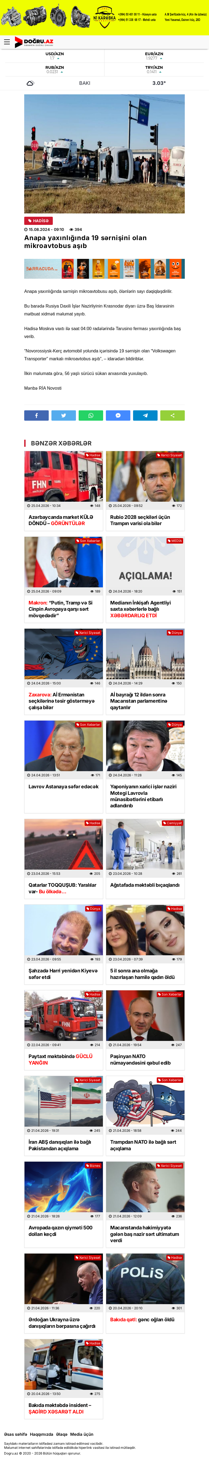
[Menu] (9, 42)
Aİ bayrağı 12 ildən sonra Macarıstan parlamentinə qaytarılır (138, 701)
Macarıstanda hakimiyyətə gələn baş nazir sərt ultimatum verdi (144, 1234)
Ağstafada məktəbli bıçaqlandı (144, 885)
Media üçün (81, 1434)
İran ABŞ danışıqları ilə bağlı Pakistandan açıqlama (60, 1145)
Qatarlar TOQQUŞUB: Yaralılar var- (62, 888)
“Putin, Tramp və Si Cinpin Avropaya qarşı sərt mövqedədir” (61, 609)
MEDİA (175, 541)
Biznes (93, 1166)
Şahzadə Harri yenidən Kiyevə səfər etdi (63, 974)
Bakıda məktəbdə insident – (60, 1408)
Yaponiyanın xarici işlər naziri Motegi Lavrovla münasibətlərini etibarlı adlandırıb (143, 796)
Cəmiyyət (172, 823)
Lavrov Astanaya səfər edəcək (64, 786)
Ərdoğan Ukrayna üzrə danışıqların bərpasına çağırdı (62, 1323)
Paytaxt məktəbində (61, 1059)
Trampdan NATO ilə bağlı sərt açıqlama (143, 1145)
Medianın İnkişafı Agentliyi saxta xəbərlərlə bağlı (140, 609)
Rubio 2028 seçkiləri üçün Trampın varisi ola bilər (140, 520)
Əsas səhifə (15, 1434)
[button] (172, 415)
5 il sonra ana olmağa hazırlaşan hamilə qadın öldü (142, 974)
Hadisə (38, 221)
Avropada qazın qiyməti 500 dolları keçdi (61, 1231)
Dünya (175, 633)
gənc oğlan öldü (142, 1319)
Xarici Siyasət (169, 455)
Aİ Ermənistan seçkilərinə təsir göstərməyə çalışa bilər (62, 701)
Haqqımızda (41, 1434)
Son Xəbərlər (88, 541)
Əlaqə (61, 1434)
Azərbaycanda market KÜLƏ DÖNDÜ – (61, 520)
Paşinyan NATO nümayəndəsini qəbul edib (140, 1059)
